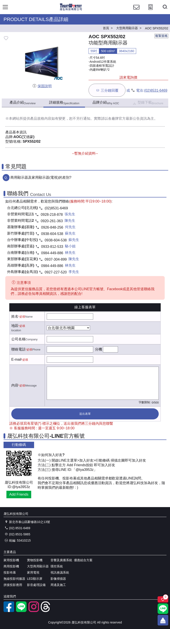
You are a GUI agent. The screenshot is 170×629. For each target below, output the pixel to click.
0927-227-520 (56, 272)
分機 (98, 349)
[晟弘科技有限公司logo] (71, 10)
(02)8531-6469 (155, 90)
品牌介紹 (106, 102)
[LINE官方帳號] (21, 611)
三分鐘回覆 (107, 90)
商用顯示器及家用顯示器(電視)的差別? (40, 177)
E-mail (16, 359)
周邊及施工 (58, 585)
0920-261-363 (52, 221)
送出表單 (85, 413)
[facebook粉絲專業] (9, 611)
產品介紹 (22, 102)
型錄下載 (147, 103)
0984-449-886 (52, 253)
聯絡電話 (18, 349)
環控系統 (56, 566)
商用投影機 (11, 566)
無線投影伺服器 (14, 578)
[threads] (46, 611)
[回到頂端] (163, 620)
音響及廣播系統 (61, 560)
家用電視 (33, 572)
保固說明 (42, 86)
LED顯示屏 (34, 578)
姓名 (14, 316)
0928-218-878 (52, 214)
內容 (14, 385)
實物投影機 (34, 560)
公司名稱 (18, 339)
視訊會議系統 (59, 572)
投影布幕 (10, 572)
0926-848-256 (52, 227)
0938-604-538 (52, 234)
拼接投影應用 (13, 585)
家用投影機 (11, 560)
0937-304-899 (56, 259)
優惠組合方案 (83, 560)
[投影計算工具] (150, 11)
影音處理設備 (36, 585)
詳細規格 (64, 102)
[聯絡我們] (136, 11)
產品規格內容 (40, 118)
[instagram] (33, 611)
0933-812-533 (52, 246)
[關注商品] (163, 599)
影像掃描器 (58, 578)
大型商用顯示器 (38, 566)
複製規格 (161, 36)
